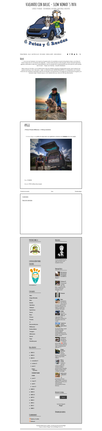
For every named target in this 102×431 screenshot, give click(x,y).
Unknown (33, 421)
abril (33, 383)
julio (33, 366)
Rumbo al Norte (49, 54)
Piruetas (32, 129)
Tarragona (31, 331)
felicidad (65, 136)
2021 (32, 358)
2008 (32, 408)
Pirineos (27, 129)
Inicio (52, 191)
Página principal (23, 54)
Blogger (61, 405)
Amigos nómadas (57, 54)
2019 (32, 392)
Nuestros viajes (35, 54)
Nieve (30, 314)
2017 (32, 397)
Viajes (30, 338)
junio (33, 378)
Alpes (30, 295)
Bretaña (31, 302)
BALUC (29, 54)
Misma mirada (62, 360)
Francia (31, 312)
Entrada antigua (78, 191)
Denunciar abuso (60, 412)
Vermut (31, 336)
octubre (34, 363)
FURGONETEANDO (36, 373)
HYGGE (27, 125)
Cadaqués (31, 307)
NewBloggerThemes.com (58, 426)
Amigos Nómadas (33, 298)
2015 (32, 402)
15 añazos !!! (63, 281)
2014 (32, 405)
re (29, 322)
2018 (32, 394)
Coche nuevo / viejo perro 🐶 (63, 375)
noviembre (34, 360)
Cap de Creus (32, 310)
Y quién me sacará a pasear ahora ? (63, 325)
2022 (32, 355)
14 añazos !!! (63, 337)
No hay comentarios (46, 129)
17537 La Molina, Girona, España (35, 184)
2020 (32, 389)
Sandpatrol (45, 426)
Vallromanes (32, 334)
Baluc (62, 299)
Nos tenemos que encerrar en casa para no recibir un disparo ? (61, 275)
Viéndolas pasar (33, 341)
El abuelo (63, 293)
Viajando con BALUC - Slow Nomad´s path (51, 4)
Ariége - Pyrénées (63, 350)
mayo (33, 381)
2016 (32, 400)
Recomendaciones (33, 324)
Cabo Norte (32, 305)
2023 (32, 352)
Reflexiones (42, 54)
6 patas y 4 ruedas (35, 419)
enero (33, 386)
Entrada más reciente (24, 191)
